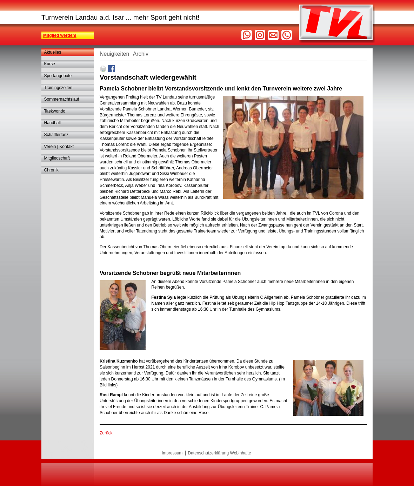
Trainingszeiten (58, 87)
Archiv (140, 54)
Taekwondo (55, 111)
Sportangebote (58, 75)
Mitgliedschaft (57, 158)
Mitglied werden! (59, 35)
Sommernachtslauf (61, 99)
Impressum (172, 453)
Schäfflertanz (56, 134)
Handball (52, 122)
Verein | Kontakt (59, 146)
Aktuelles (52, 52)
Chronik (51, 170)
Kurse (49, 63)
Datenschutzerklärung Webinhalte (219, 453)
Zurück (106, 433)
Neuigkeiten (114, 54)
